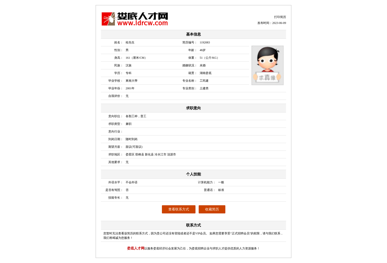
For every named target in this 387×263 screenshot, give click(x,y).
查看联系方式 (178, 209)
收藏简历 (212, 209)
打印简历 (280, 17)
